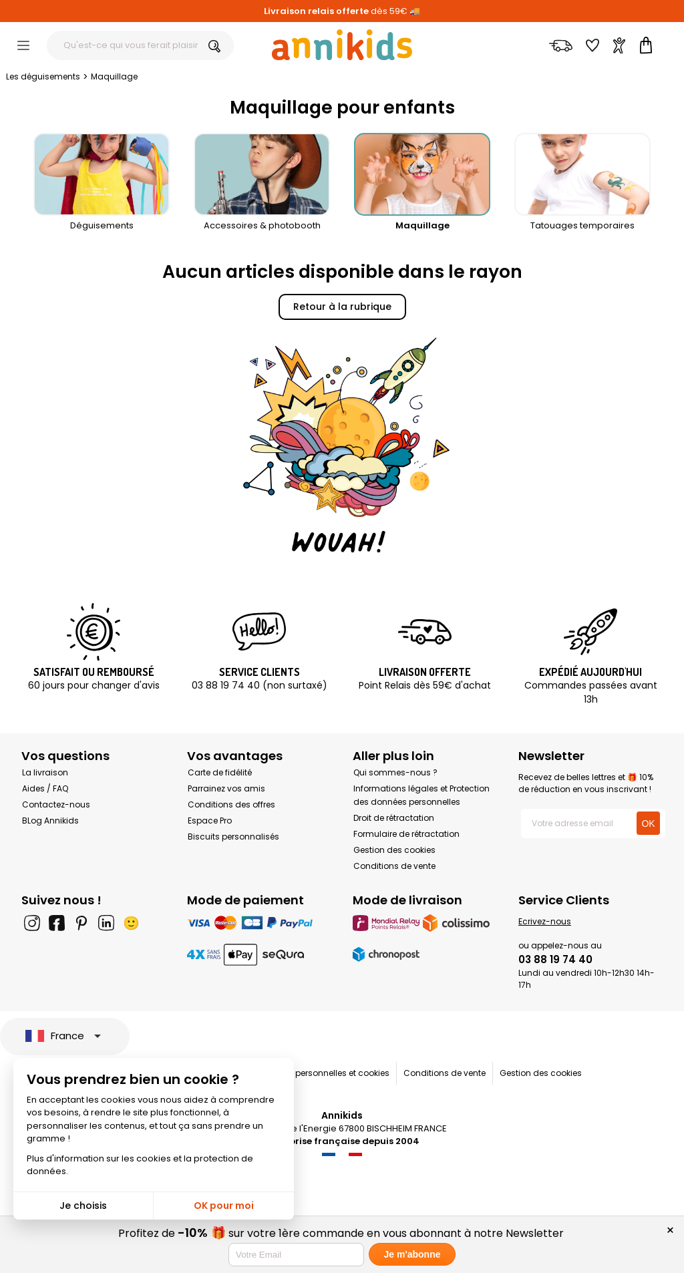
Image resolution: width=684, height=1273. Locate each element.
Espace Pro (210, 820)
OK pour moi (224, 1205)
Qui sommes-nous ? (395, 772)
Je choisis (83, 1205)
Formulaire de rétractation (406, 834)
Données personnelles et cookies (323, 1073)
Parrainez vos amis (226, 788)
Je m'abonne (411, 1254)
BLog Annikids (50, 820)
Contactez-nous (56, 804)
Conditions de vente (394, 866)
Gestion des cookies (394, 850)
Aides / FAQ (45, 788)
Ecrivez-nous (544, 921)
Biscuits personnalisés (233, 836)
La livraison (45, 772)
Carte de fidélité (220, 772)
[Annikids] (342, 44)
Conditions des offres (231, 804)
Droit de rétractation (393, 818)
